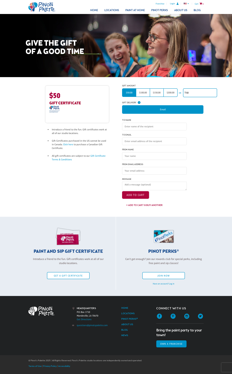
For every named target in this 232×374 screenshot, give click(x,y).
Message (126, 179)
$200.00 (170, 92)
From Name (128, 149)
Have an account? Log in (163, 283)
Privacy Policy (50, 366)
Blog (197, 10)
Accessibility (64, 366)
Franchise (160, 4)
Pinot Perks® (129, 319)
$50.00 (129, 92)
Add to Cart (135, 195)
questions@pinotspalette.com (92, 325)
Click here (68, 144)
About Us (180, 10)
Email (163, 109)
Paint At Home (135, 10)
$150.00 (157, 92)
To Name (126, 120)
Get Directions (84, 319)
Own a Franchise (171, 343)
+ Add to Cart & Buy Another (144, 205)
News (124, 335)
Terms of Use (35, 366)
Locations (111, 10)
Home (94, 10)
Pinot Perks (159, 10)
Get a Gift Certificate (68, 275)
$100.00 (143, 92)
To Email (126, 135)
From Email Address (132, 164)
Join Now (164, 275)
